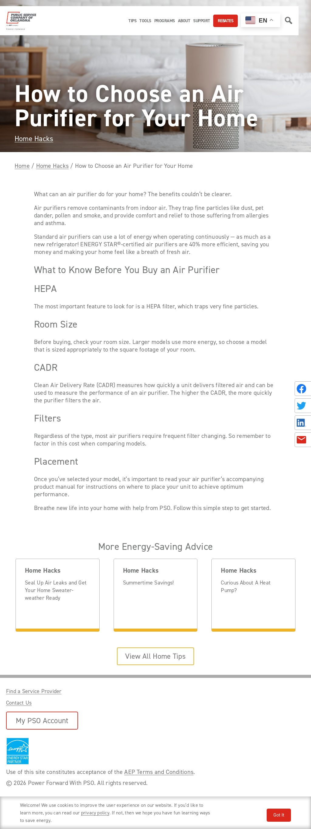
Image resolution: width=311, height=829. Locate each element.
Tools (145, 21)
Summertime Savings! (148, 582)
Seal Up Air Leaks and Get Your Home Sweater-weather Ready (56, 590)
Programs (164, 21)
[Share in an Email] (303, 439)
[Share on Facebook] (303, 388)
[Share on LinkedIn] (303, 422)
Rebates (226, 21)
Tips (132, 21)
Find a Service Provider (34, 691)
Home (22, 166)
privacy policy (95, 813)
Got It (278, 815)
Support (201, 21)
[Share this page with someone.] (301, 414)
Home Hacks (34, 138)
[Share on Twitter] (303, 405)
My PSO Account (42, 721)
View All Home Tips (155, 656)
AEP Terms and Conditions (158, 772)
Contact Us (19, 703)
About (184, 21)
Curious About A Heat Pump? (246, 586)
